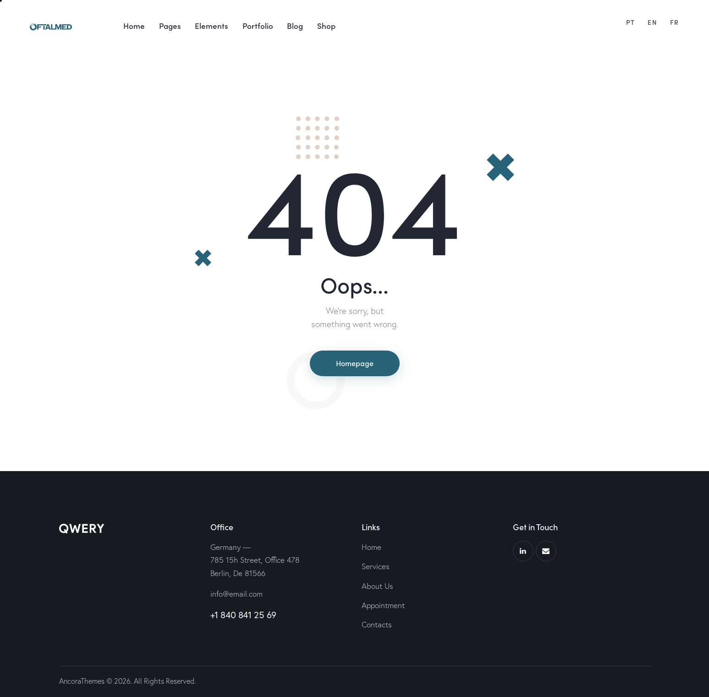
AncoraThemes (81, 681)
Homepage (355, 363)
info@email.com (236, 593)
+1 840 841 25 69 (243, 614)
